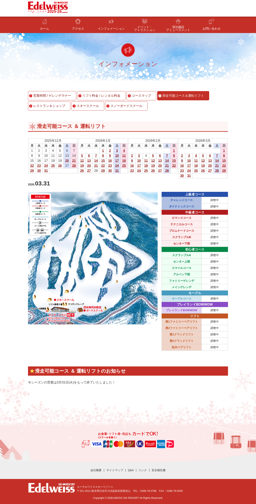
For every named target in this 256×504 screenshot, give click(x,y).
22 (32, 165)
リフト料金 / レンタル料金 (101, 95)
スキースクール (88, 106)
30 (39, 170)
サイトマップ (114, 470)
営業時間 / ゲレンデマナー (52, 95)
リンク (142, 470)
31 (46, 170)
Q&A (131, 470)
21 (74, 160)
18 (124, 160)
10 (117, 155)
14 (96, 160)
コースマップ (141, 95)
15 (103, 160)
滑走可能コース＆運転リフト (183, 95)
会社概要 (96, 470)
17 (117, 160)
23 (39, 165)
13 (89, 160)
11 (124, 155)
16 (110, 160)
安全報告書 (159, 470)
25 (53, 165)
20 (67, 160)
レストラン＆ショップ (49, 106)
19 (82, 165)
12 (82, 160)
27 (89, 170)
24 (46, 165)
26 (60, 165)
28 (74, 165)
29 (32, 170)
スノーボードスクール (126, 106)
